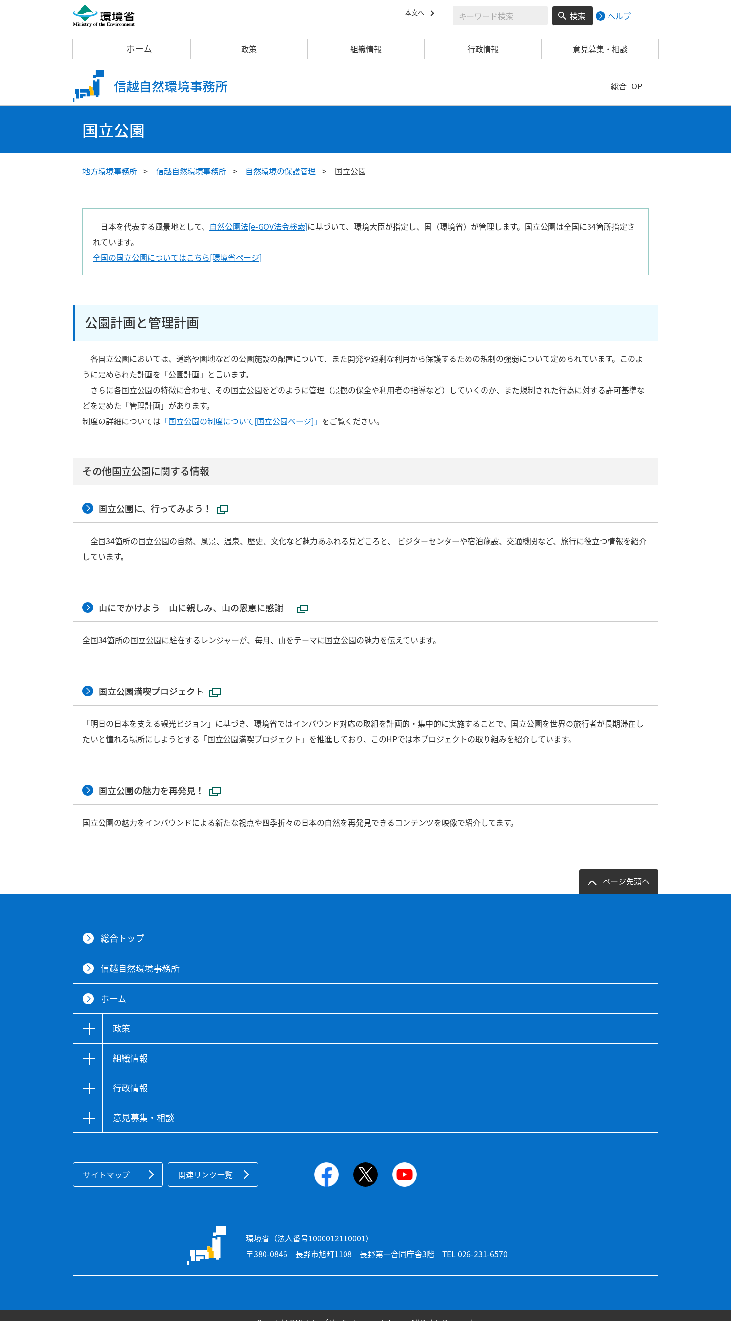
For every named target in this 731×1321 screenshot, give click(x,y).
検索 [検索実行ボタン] (578, 15)
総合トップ (122, 924)
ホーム (131, 49)
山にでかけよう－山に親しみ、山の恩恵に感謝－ (216, 602)
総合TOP (626, 86)
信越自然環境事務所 (191, 171)
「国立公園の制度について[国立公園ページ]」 (241, 421)
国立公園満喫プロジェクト (167, 682)
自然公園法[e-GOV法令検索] (258, 226)
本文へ (416, 14)
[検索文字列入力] (500, 15)
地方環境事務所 (109, 171)
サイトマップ (106, 1161)
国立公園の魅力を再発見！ (167, 778)
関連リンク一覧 (205, 1161)
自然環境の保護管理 (280, 171)
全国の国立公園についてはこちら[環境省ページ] (177, 257)
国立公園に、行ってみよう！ (172, 507)
